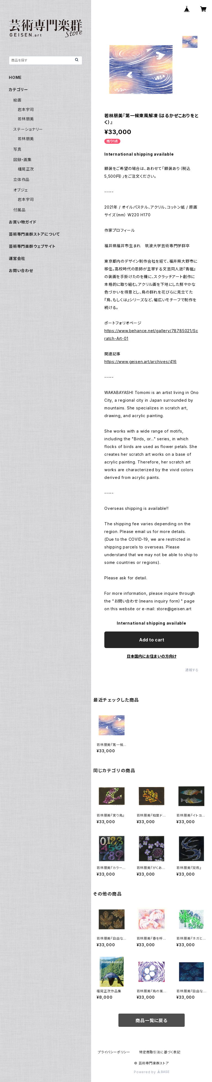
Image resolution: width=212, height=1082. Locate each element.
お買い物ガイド (22, 222)
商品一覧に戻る (152, 1020)
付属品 (19, 209)
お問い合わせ (21, 270)
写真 (17, 149)
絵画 (17, 100)
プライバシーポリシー (114, 1052)
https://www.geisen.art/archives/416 (140, 361)
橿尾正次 (26, 169)
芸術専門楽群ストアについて (34, 234)
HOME (15, 77)
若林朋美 (26, 118)
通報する (192, 670)
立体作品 (21, 179)
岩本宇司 (26, 109)
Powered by (151, 1072)
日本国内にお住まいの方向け (151, 656)
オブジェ (20, 190)
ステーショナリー (28, 129)
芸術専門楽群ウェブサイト (32, 246)
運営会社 (17, 258)
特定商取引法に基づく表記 (160, 1052)
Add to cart (151, 640)
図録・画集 (22, 159)
